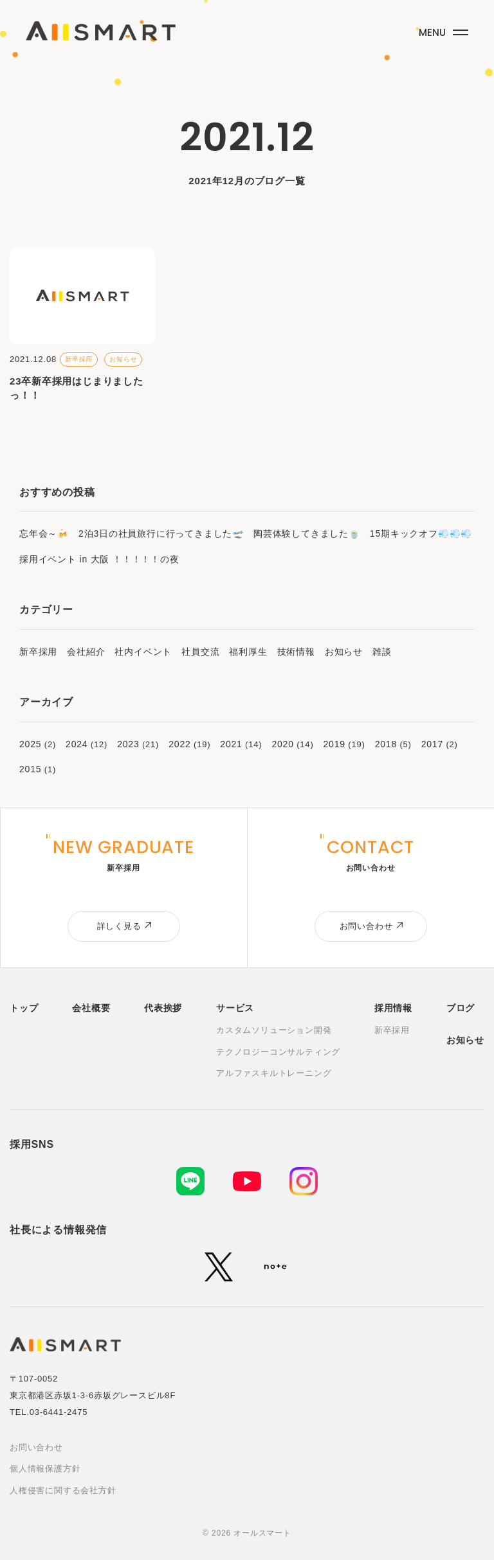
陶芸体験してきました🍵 (306, 533)
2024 (76, 744)
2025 (30, 744)
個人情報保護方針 (45, 1468)
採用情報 (393, 1008)
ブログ (460, 1008)
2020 (282, 744)
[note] (275, 1266)
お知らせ (344, 651)
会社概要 (91, 1008)
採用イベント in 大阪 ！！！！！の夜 (99, 559)
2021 (231, 744)
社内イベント (143, 651)
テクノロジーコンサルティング (278, 1052)
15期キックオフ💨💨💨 (421, 533)
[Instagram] (303, 1181)
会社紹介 (86, 651)
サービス (235, 1008)
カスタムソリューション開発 (273, 1030)
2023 (128, 744)
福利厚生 (248, 651)
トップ (24, 1008)
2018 (386, 744)
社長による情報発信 (58, 1229)
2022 (179, 744)
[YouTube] (247, 1181)
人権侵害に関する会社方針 (63, 1490)
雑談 (382, 651)
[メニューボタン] (442, 29)
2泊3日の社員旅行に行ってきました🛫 (161, 533)
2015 (30, 769)
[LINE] (190, 1181)
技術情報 (296, 651)
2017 (432, 744)
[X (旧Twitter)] (219, 1266)
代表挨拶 (163, 1008)
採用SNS (32, 1144)
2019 (334, 744)
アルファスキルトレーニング (273, 1073)
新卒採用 (38, 651)
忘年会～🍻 (44, 533)
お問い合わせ (36, 1447)
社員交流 (200, 651)
